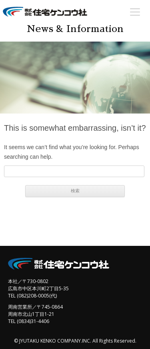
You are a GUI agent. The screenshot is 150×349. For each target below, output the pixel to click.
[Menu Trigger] (134, 11)
